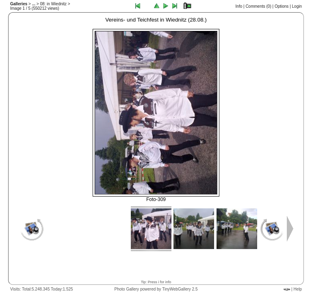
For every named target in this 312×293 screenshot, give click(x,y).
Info (239, 6)
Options (281, 6)
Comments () (258, 6)
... (33, 4)
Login (297, 6)
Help (297, 289)
